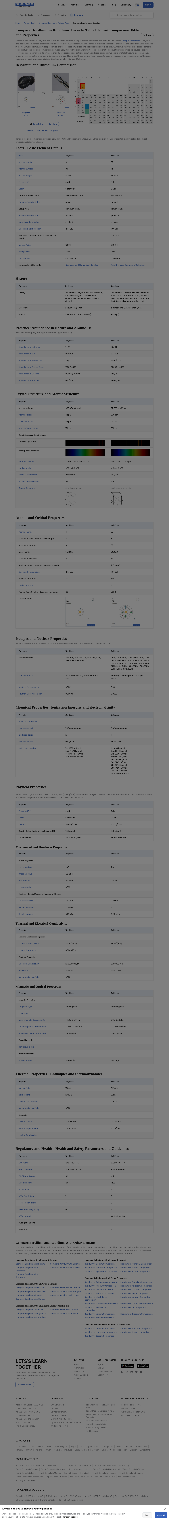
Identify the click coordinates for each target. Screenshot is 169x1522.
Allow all (161, 1515)
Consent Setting (70, 1517)
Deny (147, 1515)
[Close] (165, 1509)
